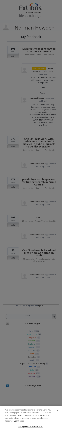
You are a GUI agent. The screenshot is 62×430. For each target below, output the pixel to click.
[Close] (57, 413)
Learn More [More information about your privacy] (19, 423)
